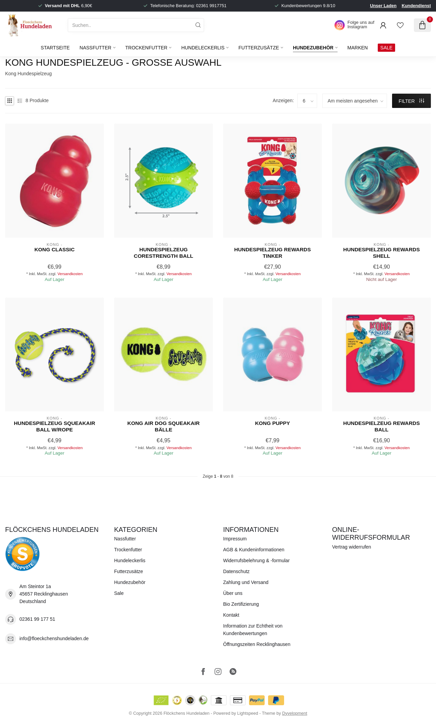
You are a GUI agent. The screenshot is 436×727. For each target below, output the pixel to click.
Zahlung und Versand (245, 582)
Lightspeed (247, 713)
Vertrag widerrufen (351, 547)
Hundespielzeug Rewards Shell (381, 252)
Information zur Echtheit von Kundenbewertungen (252, 629)
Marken (357, 47)
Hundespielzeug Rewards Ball (381, 426)
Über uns (233, 593)
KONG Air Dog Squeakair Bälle (163, 426)
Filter (411, 101)
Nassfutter (95, 47)
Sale (119, 593)
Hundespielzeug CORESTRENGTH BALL (163, 252)
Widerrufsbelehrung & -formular (256, 560)
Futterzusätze (258, 47)
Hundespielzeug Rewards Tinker (272, 252)
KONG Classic (54, 249)
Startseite (55, 47)
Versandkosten (70, 274)
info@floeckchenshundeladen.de (54, 638)
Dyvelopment (294, 713)
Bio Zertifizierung (241, 604)
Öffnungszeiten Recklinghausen (256, 644)
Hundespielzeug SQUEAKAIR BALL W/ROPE (54, 426)
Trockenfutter (146, 47)
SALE (386, 47)
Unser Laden (383, 5)
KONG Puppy (272, 423)
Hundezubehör (313, 47)
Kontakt (231, 615)
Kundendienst (416, 5)
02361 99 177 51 (37, 619)
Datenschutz (236, 571)
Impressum (235, 538)
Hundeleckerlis (202, 47)
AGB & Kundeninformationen (253, 549)
